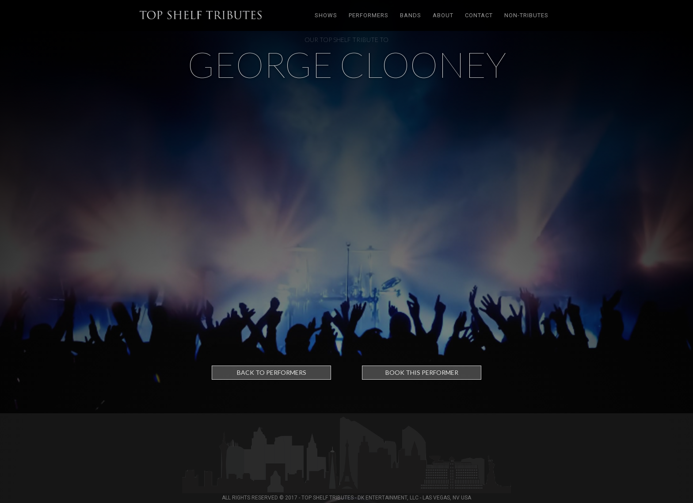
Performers (368, 15)
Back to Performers (271, 372)
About (443, 15)
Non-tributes (526, 15)
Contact (479, 15)
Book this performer (421, 372)
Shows (326, 15)
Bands (410, 15)
